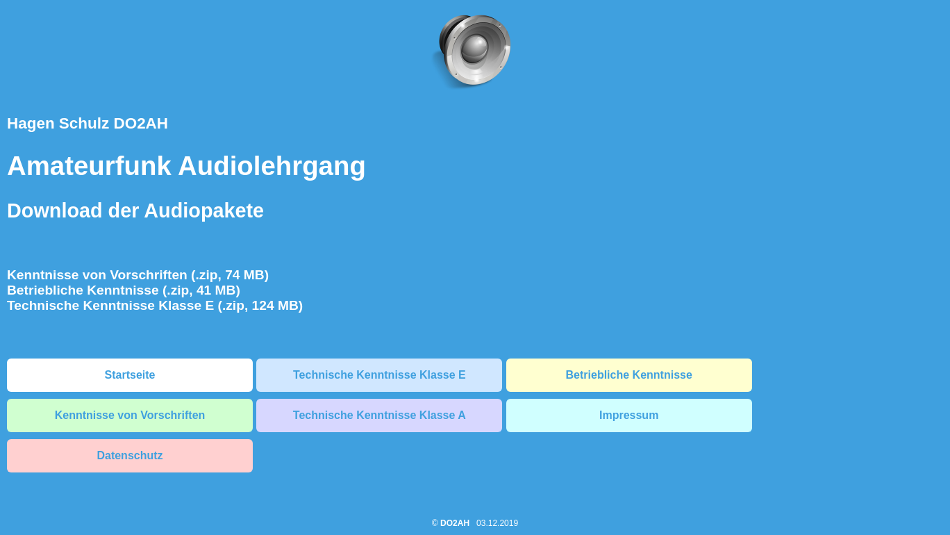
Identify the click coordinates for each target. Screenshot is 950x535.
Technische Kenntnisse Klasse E (379, 375)
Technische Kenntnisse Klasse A (379, 415)
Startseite (130, 375)
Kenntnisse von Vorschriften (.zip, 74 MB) (138, 275)
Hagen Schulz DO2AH (87, 123)
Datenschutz (129, 455)
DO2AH (454, 523)
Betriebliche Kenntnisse (629, 375)
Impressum (628, 415)
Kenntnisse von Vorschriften (130, 415)
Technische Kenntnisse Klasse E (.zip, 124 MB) (155, 305)
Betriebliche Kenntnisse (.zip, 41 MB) (123, 290)
